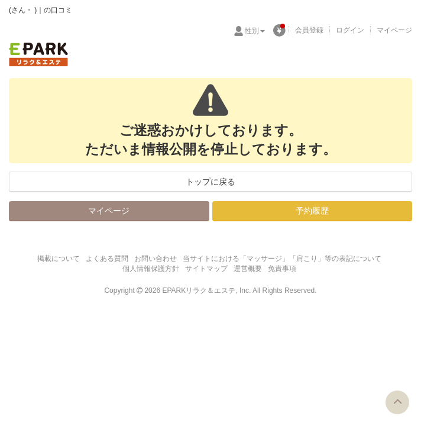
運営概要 (248, 268)
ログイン (350, 30)
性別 (255, 31)
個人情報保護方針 (150, 268)
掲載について (58, 258)
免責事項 (282, 268)
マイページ (394, 30)
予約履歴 (312, 210)
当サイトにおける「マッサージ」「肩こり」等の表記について (282, 258)
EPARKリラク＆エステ (38, 54)
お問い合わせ (155, 258)
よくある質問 (107, 258)
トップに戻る (210, 181)
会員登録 (309, 30)
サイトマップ (206, 268)
